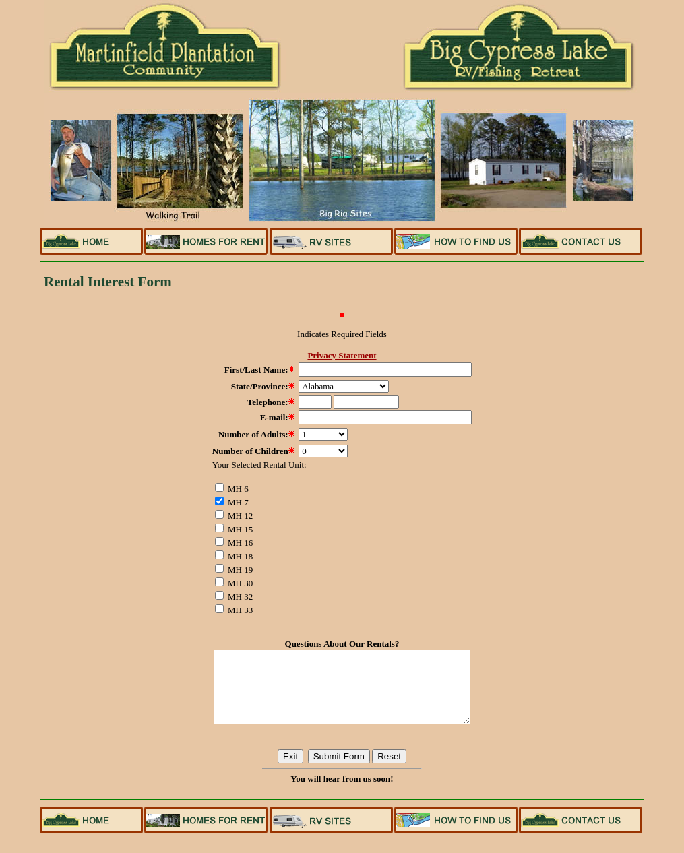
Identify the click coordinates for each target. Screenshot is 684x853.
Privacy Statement (341, 355)
